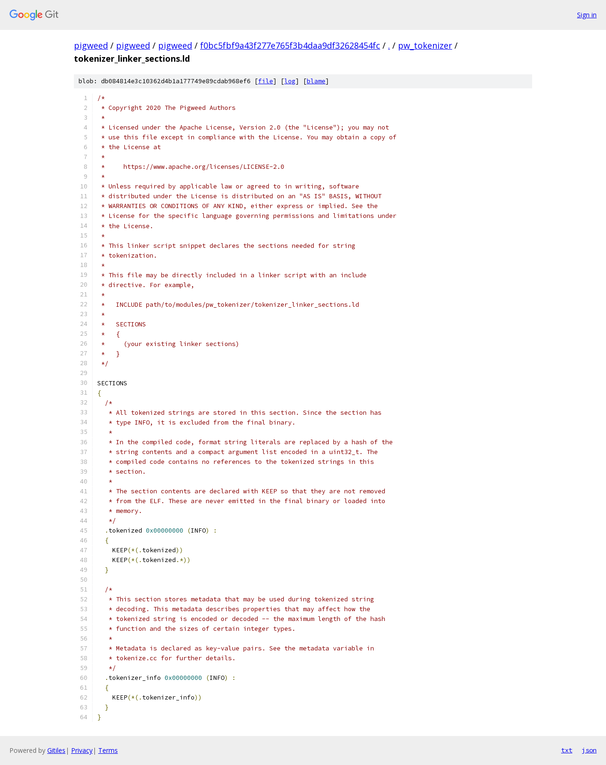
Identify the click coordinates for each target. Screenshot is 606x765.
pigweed (91, 45)
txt (566, 750)
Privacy (82, 750)
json (589, 750)
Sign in (587, 14)
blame (316, 81)
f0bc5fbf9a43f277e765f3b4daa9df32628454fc (290, 45)
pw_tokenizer (425, 45)
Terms (108, 750)
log (290, 81)
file (265, 81)
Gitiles (56, 750)
